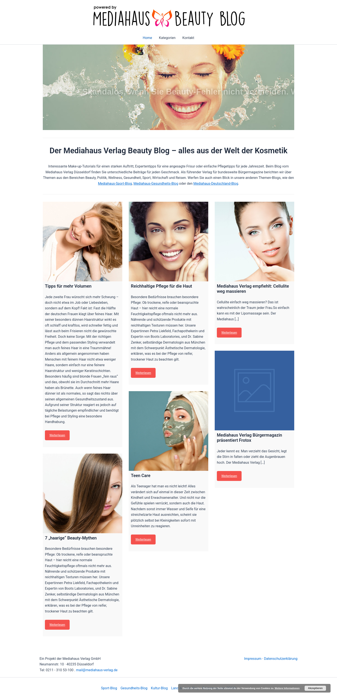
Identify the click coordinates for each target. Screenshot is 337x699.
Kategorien (167, 38)
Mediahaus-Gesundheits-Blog (155, 183)
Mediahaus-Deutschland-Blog (215, 183)
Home (147, 38)
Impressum (253, 659)
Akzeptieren (315, 688)
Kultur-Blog (159, 688)
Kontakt (188, 38)
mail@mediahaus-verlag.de (97, 670)
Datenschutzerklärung (280, 659)
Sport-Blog (109, 688)
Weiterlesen (57, 435)
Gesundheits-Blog (134, 688)
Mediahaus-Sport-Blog (115, 183)
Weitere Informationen (287, 688)
